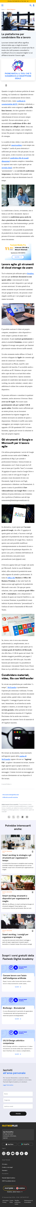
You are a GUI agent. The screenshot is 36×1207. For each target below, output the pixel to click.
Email (27, 817)
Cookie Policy (11, 1201)
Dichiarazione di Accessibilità (28, 1201)
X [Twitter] (13, 817)
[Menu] (2, 5)
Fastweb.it (4, 1170)
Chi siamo (4, 1164)
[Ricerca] (30, 5)
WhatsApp (22, 817)
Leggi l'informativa (8, 1085)
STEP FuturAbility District (8, 1181)
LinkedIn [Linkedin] (9, 817)
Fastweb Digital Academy (8, 1178)
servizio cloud (7, 168)
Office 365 (11, 578)
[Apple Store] (9, 1144)
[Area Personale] (33, 5)
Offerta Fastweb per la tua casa (17, 1)
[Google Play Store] (25, 1144)
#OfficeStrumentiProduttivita (10, 797)
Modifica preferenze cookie (17, 1202)
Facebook (18, 817)
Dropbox (30, 273)
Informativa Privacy (6, 1201)
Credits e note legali (7, 1167)
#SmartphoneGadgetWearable (10, 794)
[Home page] (13, 5)
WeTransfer (12, 687)
